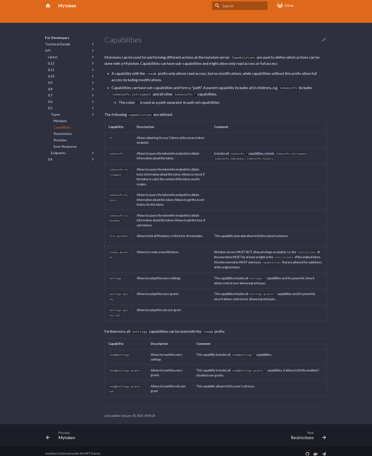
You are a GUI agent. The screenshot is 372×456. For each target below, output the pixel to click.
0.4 (50, 159)
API (48, 50)
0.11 (51, 70)
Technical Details (57, 44)
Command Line (126, 17)
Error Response (65, 146)
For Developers (204, 17)
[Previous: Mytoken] (62, 430)
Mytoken (51, 17)
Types (55, 114)
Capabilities (62, 127)
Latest (53, 57)
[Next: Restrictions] (307, 430)
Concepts (72, 17)
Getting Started (97, 17)
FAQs (148, 17)
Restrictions (63, 134)
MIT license (92, 448)
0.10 (51, 76)
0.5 (50, 108)
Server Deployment (172, 17)
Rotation (60, 140)
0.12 (51, 63)
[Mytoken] (48, 5)
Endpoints (58, 153)
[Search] (240, 5)
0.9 (50, 83)
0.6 (50, 102)
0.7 (50, 95)
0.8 (50, 89)
